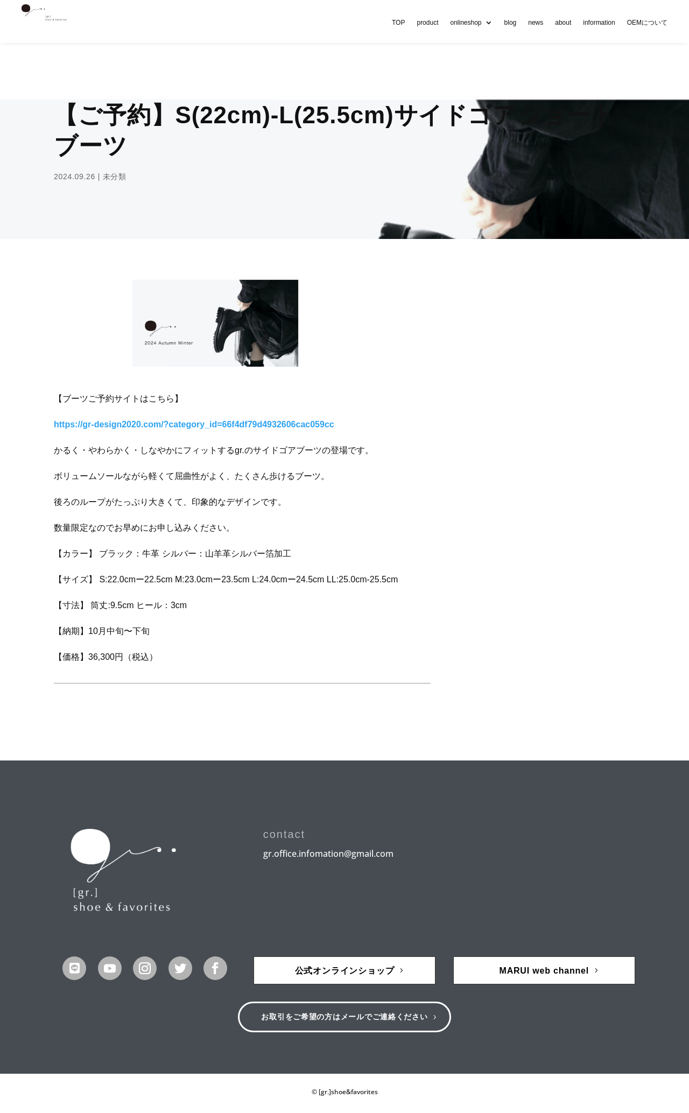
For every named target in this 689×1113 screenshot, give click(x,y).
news (535, 22)
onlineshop (465, 22)
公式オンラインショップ (345, 970)
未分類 (114, 176)
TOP (398, 22)
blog (510, 22)
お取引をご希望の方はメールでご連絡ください (345, 1018)
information (599, 22)
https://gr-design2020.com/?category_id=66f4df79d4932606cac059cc (194, 424)
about (563, 22)
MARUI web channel (544, 970)
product (427, 22)
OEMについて (647, 22)
